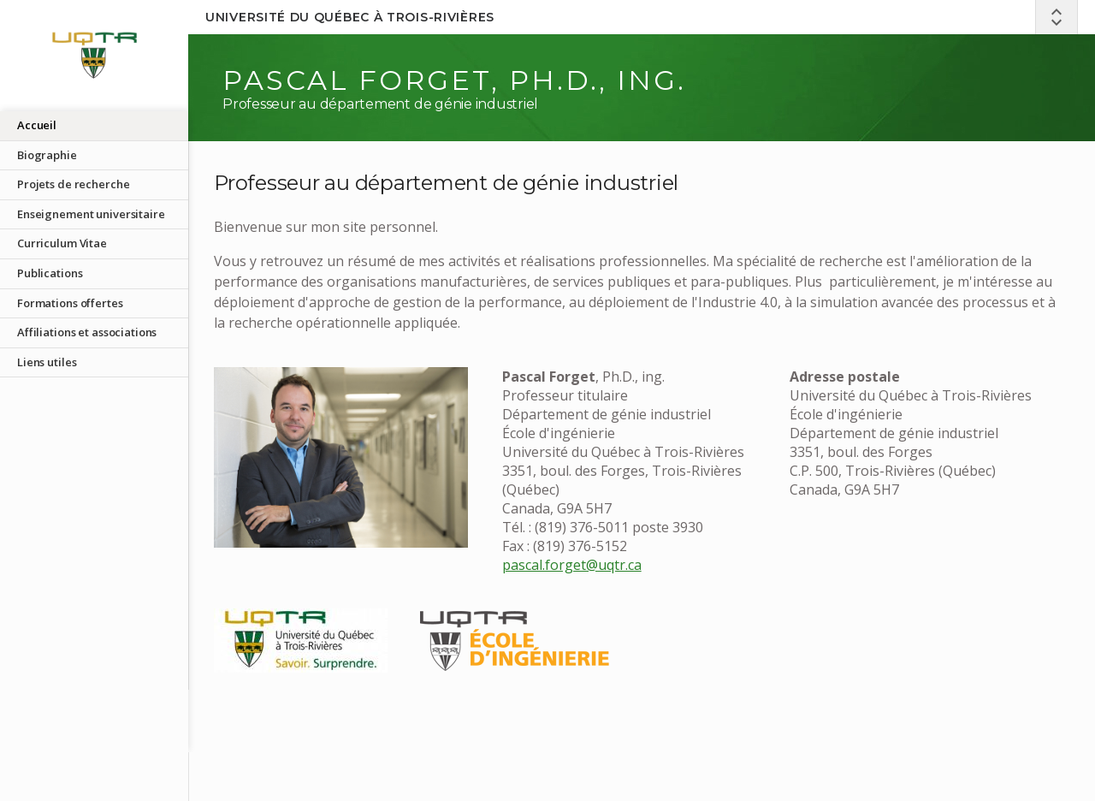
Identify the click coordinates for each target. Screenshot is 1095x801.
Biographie (47, 155)
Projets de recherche (73, 184)
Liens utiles (46, 362)
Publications (49, 273)
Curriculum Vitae (62, 243)
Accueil (36, 125)
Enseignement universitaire (91, 214)
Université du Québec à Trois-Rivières (349, 17)
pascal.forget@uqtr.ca (572, 564)
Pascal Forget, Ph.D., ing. (454, 80)
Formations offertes (70, 303)
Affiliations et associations (87, 332)
